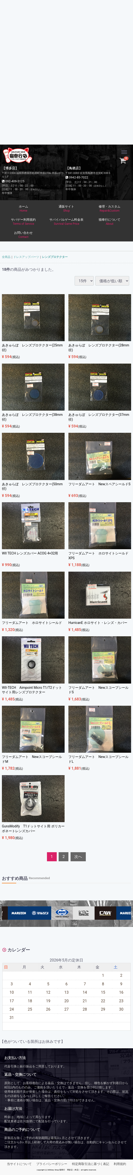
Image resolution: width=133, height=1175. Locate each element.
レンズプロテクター (55, 257)
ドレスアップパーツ (26, 257)
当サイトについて (19, 1163)
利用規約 (120, 1163)
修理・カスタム (109, 209)
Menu (124, 149)
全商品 (6, 257)
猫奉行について (109, 222)
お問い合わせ (23, 235)
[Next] (78, 857)
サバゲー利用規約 (23, 222)
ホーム (23, 209)
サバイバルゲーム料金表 (66, 222)
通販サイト (66, 209)
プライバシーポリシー (51, 1163)
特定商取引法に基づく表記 (90, 1163)
